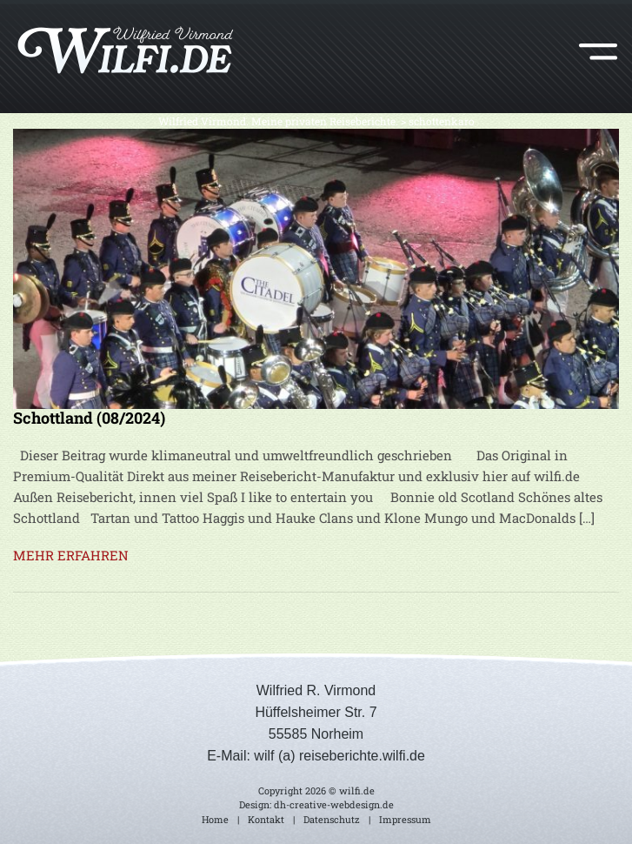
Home (215, 819)
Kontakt (266, 819)
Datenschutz (331, 819)
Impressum (405, 819)
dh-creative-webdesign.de (334, 804)
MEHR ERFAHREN (71, 555)
